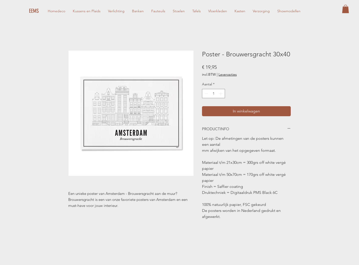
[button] (345, 9)
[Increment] (221, 93)
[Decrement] (206, 93)
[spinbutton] (213, 93)
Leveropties (227, 74)
